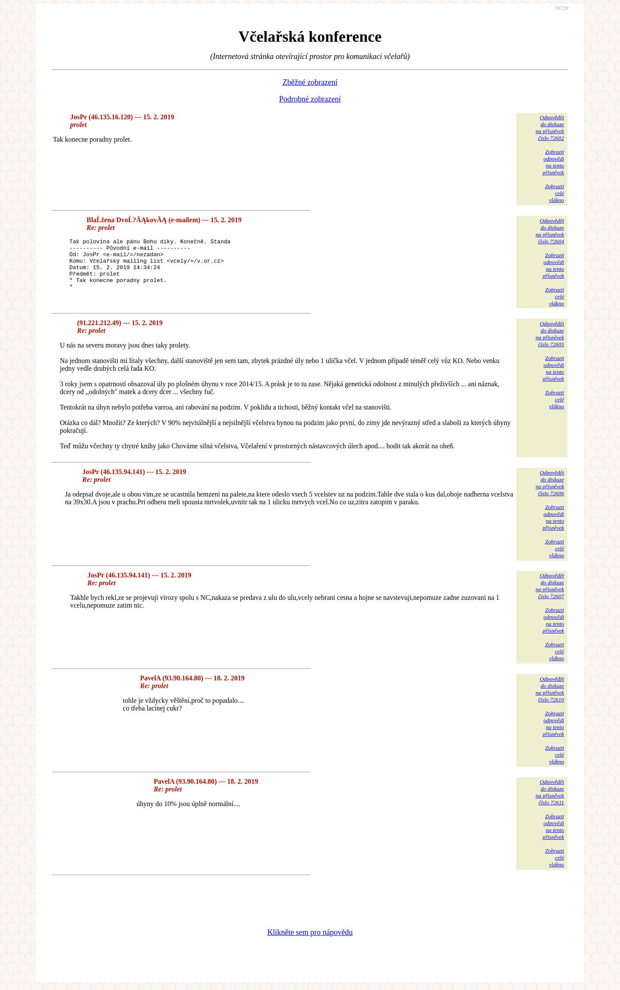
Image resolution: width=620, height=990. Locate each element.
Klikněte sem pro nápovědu (310, 932)
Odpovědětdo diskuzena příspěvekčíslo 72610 (550, 689)
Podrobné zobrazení (310, 99)
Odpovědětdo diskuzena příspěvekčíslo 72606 (550, 483)
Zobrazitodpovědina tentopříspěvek (553, 162)
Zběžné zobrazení (309, 82)
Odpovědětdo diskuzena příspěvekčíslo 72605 (550, 334)
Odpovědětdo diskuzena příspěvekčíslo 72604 (550, 231)
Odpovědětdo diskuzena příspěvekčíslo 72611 (550, 792)
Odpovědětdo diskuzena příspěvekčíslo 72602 (550, 127)
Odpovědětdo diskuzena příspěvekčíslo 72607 (550, 585)
